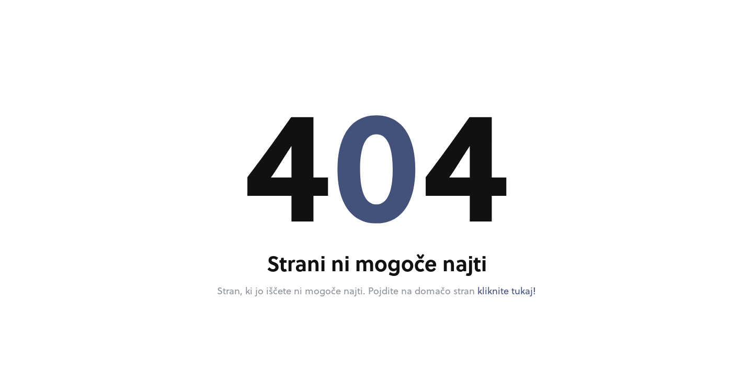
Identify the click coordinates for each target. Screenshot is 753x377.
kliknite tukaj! (506, 290)
